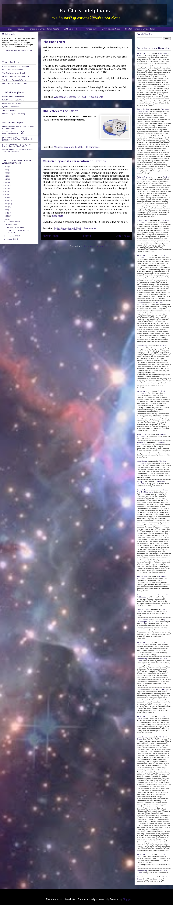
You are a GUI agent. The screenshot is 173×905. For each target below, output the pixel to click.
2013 (6, 204)
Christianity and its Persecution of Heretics (74, 161)
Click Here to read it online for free (19, 50)
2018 (6, 188)
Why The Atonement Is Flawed (13, 73)
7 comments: (90, 228)
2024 (6, 170)
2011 (6, 210)
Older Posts (123, 236)
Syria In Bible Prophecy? (11, 107)
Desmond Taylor (143, 220)
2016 (6, 194)
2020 (6, 182)
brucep (139, 482)
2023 (6, 173)
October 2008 (11, 239)
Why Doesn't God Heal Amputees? (14, 83)
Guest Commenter (144, 619)
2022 (6, 176)
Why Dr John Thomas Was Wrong (14, 80)
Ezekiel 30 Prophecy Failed (12, 103)
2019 (6, 185)
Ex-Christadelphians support (12, 69)
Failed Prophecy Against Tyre (13, 100)
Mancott (140, 302)
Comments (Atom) (93, 246)
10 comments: (96, 96)
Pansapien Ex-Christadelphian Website (44, 29)
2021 (6, 179)
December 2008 (12, 222)
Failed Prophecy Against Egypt (13, 96)
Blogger (127, 899)
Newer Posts (50, 236)
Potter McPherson (143, 177)
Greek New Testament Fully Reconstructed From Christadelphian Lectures (18, 133)
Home (9, 29)
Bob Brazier (141, 442)
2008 (6, 219)
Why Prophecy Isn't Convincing (13, 114)
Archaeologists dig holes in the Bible (15, 76)
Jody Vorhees (142, 576)
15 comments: (93, 146)
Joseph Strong (142, 346)
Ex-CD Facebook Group (111, 29)
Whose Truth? (92, 29)
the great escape (161, 689)
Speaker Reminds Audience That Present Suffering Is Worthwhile (17, 150)
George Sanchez (143, 109)
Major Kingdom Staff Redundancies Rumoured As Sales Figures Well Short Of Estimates (17, 139)
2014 (6, 201)
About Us (20, 29)
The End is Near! (54, 42)
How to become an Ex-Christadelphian (140, 29)
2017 (6, 191)
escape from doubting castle (152, 491)
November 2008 (12, 236)
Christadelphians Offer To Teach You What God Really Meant (18, 127)
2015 (6, 198)
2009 (6, 216)
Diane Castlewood (143, 609)
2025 (6, 167)
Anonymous (141, 434)
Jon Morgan (141, 53)
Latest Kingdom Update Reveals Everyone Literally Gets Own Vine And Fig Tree (17, 145)
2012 (6, 207)
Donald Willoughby (144, 490)
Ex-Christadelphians (84, 10)
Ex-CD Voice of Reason (72, 29)
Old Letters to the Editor (60, 111)
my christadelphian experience (151, 620)
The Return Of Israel (9, 110)
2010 (6, 213)
